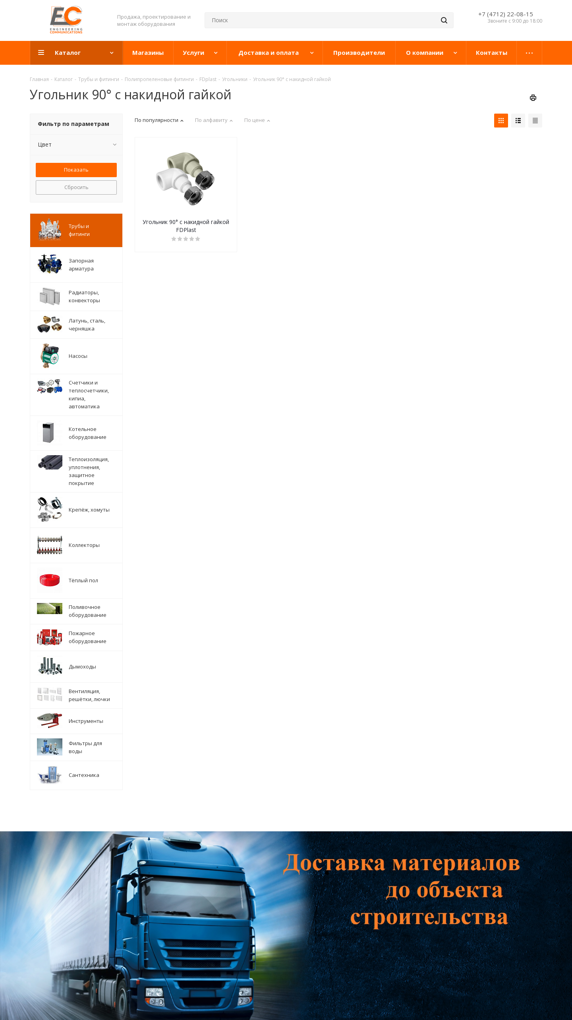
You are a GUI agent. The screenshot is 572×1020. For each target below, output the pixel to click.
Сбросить (76, 187)
